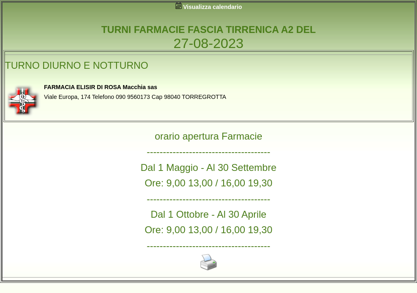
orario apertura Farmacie (208, 136)
